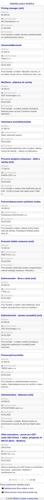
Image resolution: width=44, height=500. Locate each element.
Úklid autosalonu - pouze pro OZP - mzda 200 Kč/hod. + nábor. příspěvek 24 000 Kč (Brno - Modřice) (21, 437)
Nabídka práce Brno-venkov (15, 488)
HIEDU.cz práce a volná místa (25, 499)
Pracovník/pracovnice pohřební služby (21, 201)
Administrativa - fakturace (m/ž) (17, 395)
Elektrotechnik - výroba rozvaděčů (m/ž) (21, 315)
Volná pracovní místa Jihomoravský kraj (20, 492)
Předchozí (13, 480)
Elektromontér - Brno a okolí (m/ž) (18, 278)
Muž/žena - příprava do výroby (16, 82)
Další (32, 480)
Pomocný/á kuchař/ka (12, 355)
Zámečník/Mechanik (11, 45)
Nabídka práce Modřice (22, 3)
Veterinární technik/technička (16, 122)
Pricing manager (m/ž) (12, 8)
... (25, 479)
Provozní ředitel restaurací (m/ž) (17, 241)
